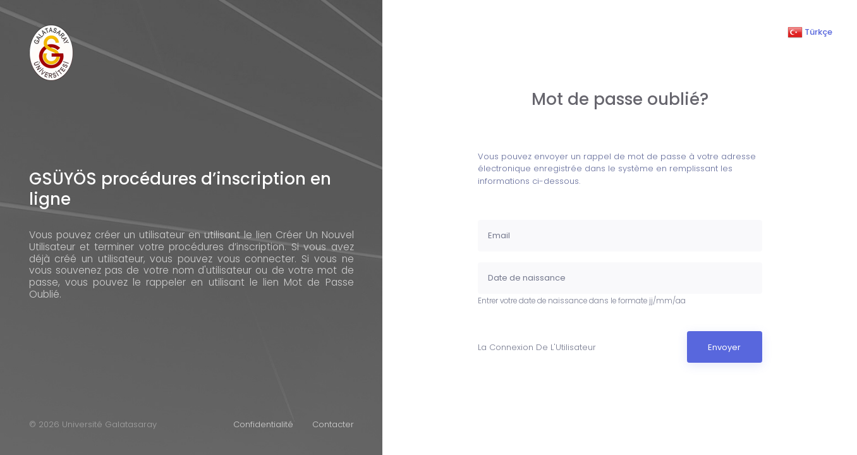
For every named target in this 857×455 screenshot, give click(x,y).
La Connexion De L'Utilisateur (537, 347)
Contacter (333, 424)
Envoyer (724, 347)
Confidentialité (263, 424)
